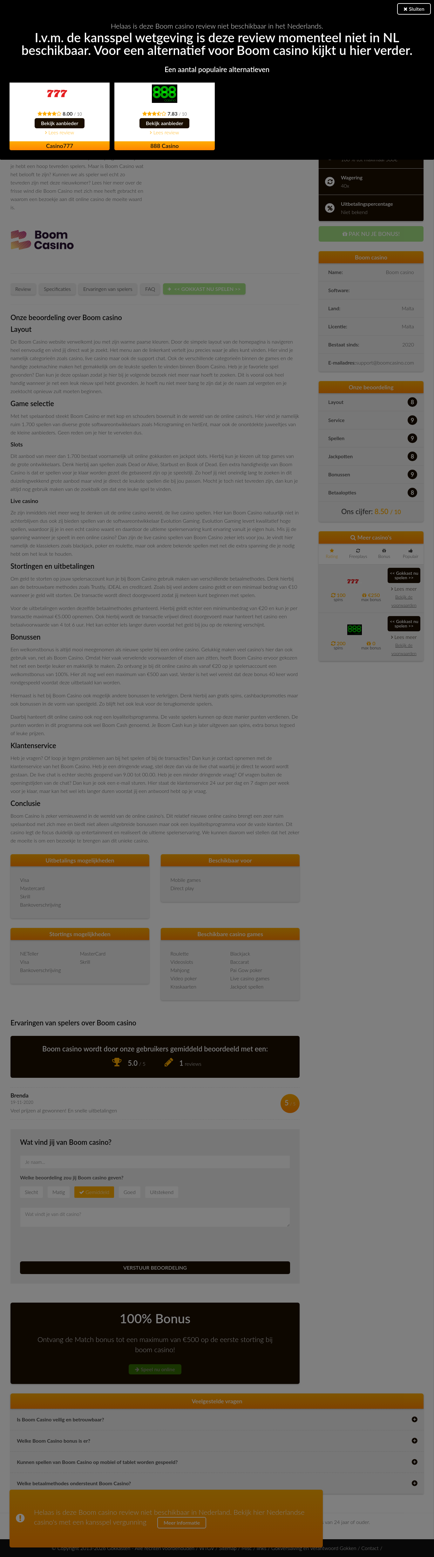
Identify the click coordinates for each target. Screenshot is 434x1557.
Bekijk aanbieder (59, 123)
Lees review (59, 132)
